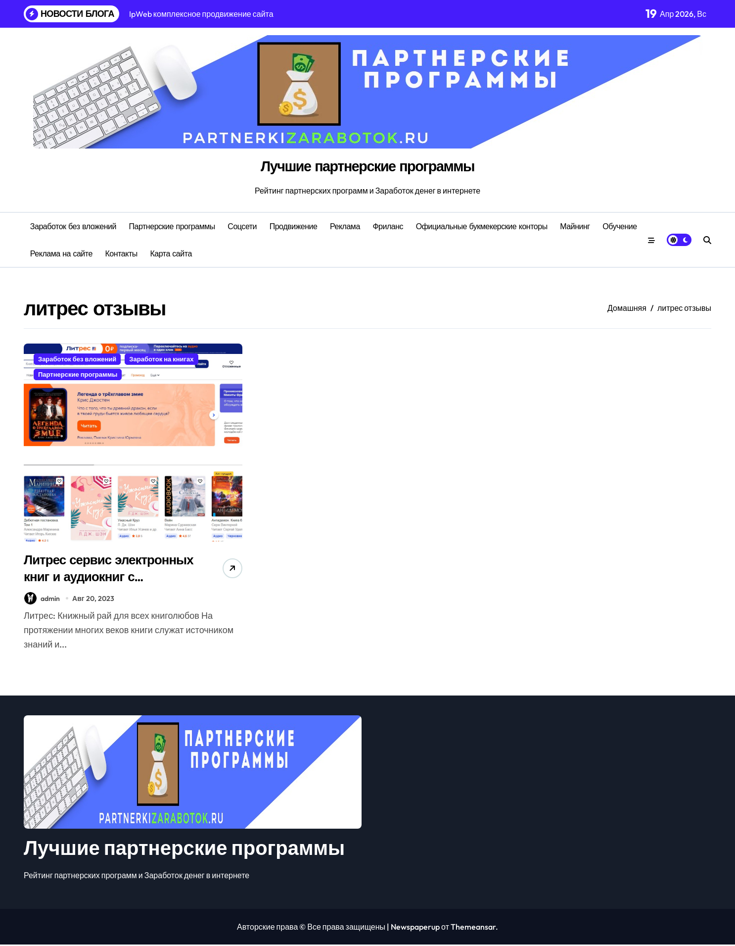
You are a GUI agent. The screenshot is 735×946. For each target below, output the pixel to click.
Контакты (121, 253)
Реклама (345, 226)
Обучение (619, 226)
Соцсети (242, 226)
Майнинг (575, 226)
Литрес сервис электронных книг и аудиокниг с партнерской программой (102, 585)
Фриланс (387, 226)
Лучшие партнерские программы (368, 165)
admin (42, 600)
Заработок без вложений (73, 226)
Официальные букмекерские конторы (482, 226)
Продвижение (294, 226)
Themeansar (473, 928)
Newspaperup (415, 928)
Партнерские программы (172, 226)
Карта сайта (170, 253)
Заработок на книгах (161, 359)
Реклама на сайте (61, 253)
